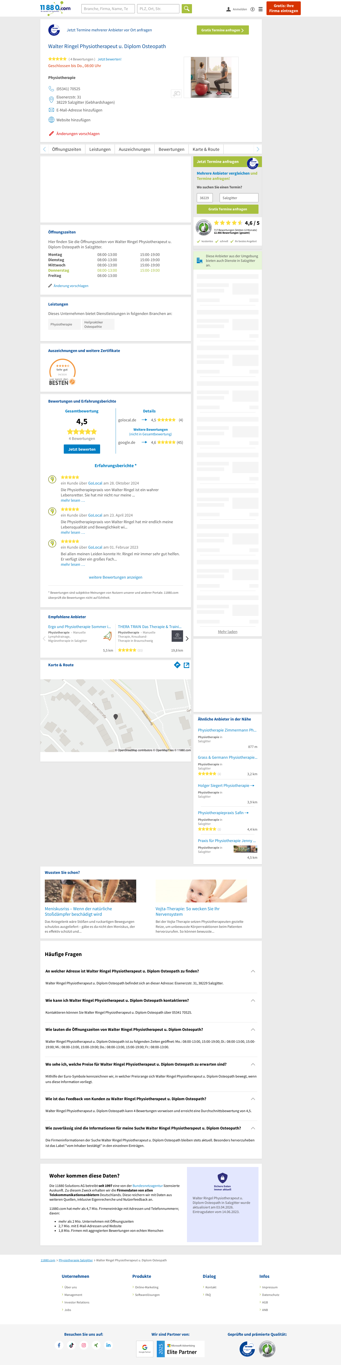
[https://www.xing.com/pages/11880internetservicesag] (96, 1346)
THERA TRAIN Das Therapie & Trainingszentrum (150, 626)
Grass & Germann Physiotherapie (226, 757)
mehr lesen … (73, 500)
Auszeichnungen (134, 149)
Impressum (270, 1287)
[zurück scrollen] (44, 149)
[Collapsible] (253, 971)
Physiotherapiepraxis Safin (221, 812)
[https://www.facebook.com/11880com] (59, 1346)
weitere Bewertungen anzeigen (115, 577)
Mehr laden (227, 631)
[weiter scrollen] (258, 149)
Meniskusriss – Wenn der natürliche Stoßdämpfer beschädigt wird (78, 911)
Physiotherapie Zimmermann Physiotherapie (227, 730)
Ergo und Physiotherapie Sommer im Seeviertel (80, 626)
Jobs (67, 1310)
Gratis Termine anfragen (222, 30)
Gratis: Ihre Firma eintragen (283, 8)
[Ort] (158, 8)
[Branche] (108, 8)
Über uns (70, 1287)
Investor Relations (76, 1302)
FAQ (208, 1295)
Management (73, 1295)
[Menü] (262, 8)
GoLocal (95, 483)
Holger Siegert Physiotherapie (223, 785)
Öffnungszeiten (66, 149)
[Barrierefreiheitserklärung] (254, 8)
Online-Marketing (146, 1287)
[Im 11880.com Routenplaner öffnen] (177, 664)
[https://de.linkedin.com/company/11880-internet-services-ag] (108, 1346)
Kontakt (210, 1287)
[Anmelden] (238, 9)
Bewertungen (171, 149)
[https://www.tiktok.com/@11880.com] (71, 1346)
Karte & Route (206, 149)
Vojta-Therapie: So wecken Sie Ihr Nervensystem (188, 911)
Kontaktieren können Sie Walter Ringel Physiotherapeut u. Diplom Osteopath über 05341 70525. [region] (118, 1012)
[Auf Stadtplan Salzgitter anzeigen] (186, 664)
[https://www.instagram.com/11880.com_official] (83, 1346)
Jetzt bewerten (82, 449)
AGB (265, 1302)
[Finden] (187, 8)
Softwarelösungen (147, 1295)
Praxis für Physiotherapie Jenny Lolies (227, 840)
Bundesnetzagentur (148, 1185)
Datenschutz (270, 1295)
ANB (265, 1310)
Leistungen (100, 149)
